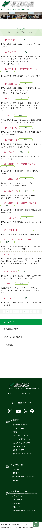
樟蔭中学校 (16, 473)
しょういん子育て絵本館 (21, 443)
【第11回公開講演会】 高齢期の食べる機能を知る (20, 234)
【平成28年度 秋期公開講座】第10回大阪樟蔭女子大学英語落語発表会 (20, 133)
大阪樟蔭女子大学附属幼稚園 (23, 477)
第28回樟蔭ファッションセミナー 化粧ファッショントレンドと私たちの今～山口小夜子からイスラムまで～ (20, 290)
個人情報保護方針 (15, 524)
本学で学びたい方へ (19, 496)
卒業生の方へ (17, 503)
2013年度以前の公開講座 (14, 337)
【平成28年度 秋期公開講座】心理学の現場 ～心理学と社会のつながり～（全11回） (20, 247)
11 (31, 311)
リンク (25, 524)
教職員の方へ (17, 507)
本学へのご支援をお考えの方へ (23, 510)
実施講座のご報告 (11, 329)
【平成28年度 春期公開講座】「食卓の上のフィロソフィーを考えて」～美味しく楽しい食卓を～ (20, 277)
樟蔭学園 (15, 480)
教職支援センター (18, 446)
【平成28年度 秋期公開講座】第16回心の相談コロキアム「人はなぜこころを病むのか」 (20, 145)
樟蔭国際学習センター (20, 424)
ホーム (3, 10)
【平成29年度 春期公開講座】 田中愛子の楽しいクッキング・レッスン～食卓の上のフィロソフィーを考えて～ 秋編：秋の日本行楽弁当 (20, 90)
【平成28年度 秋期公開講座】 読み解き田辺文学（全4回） (20, 172)
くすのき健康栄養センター (22, 439)
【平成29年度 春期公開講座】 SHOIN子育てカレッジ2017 (20, 45)
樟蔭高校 (15, 469)
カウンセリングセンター (21, 435)
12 (34, 311)
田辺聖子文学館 (18, 428)
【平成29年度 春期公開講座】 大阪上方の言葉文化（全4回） (20, 77)
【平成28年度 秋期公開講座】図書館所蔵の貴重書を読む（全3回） (20, 211)
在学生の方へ (17, 499)
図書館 (14, 432)
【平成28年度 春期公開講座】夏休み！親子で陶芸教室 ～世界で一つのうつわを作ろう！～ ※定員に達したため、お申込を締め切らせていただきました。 (20, 262)
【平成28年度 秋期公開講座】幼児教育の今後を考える (20, 223)
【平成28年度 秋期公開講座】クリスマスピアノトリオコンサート (20, 157)
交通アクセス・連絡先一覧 (20, 393)
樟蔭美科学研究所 (19, 450)
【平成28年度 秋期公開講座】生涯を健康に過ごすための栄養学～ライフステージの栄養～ (20, 196)
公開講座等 (10, 10)
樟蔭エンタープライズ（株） (22, 454)
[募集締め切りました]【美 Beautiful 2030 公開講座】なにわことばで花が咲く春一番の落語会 (20, 121)
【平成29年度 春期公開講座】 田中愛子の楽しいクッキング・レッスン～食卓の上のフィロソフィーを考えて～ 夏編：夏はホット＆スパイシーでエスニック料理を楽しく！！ (20, 60)
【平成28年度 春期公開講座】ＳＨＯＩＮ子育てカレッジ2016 (20, 303)
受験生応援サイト (21, 403)
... (11, 311)
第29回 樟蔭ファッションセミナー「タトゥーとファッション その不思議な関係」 (20, 184)
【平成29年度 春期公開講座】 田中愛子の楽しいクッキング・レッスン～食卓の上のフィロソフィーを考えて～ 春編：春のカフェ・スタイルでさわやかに (20, 106)
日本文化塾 (8, 344)
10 (28, 311)
